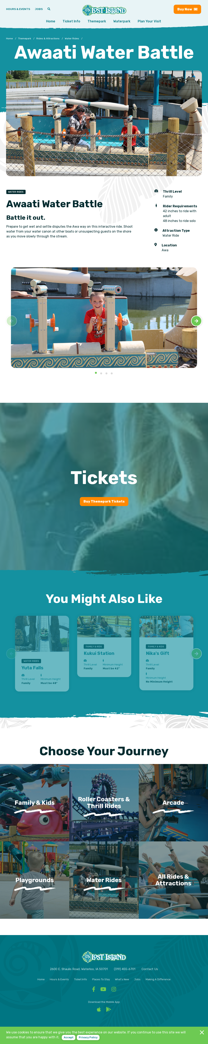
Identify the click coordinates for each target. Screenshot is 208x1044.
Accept (69, 1037)
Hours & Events (59, 979)
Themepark (97, 21)
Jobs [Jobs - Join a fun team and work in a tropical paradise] (39, 9)
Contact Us (150, 969)
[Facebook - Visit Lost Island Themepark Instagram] (114, 990)
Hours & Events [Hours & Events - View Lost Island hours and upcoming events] (18, 9)
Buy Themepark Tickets (104, 501)
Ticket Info (71, 21)
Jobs (137, 979)
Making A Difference (158, 979)
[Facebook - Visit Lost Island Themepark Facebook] (93, 990)
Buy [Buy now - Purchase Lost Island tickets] (187, 9)
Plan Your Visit (149, 21)
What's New (122, 979)
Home (50, 21)
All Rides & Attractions (173, 880)
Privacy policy (88, 1037)
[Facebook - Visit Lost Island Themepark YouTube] (103, 990)
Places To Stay (101, 979)
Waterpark (121, 21)
